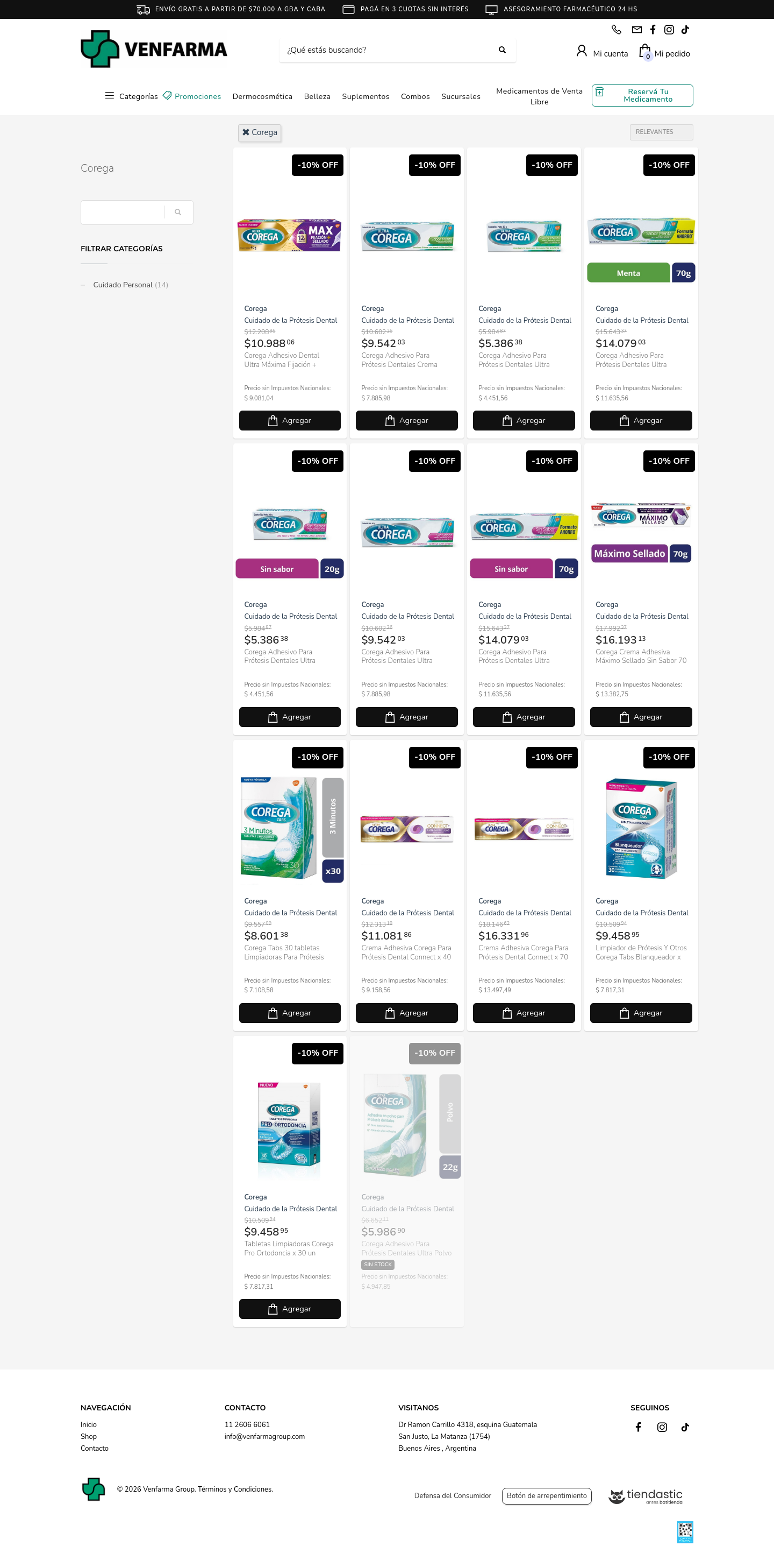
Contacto (95, 1448)
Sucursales (461, 96)
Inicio (89, 1425)
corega (260, 132)
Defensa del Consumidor (452, 1496)
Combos (415, 96)
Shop (89, 1437)
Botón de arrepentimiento (547, 1496)
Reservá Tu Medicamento (648, 95)
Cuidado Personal (129, 285)
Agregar (288, 420)
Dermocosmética (263, 96)
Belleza (317, 96)
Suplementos (366, 96)
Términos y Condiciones (234, 1489)
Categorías (138, 96)
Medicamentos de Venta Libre (539, 96)
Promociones (198, 96)
